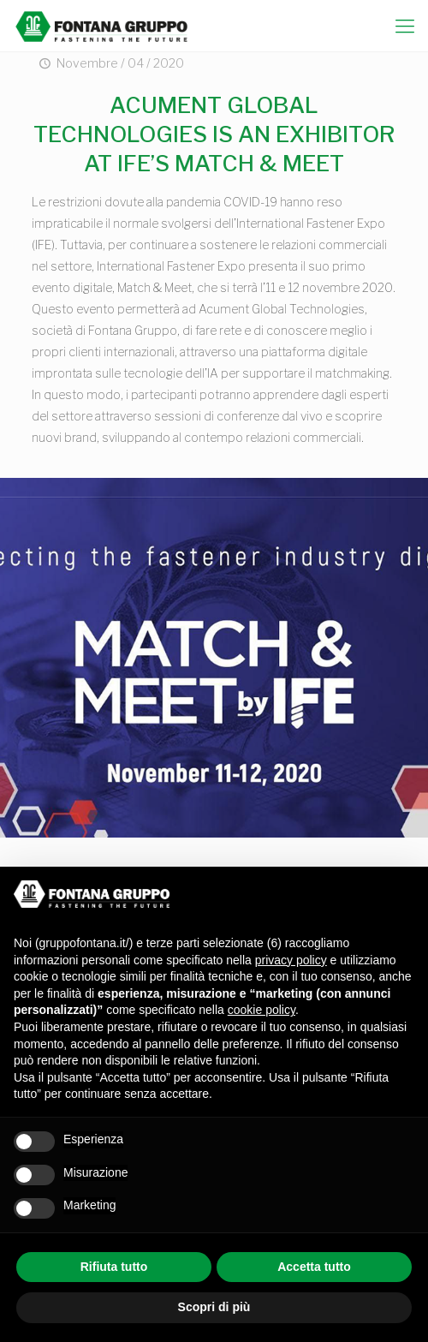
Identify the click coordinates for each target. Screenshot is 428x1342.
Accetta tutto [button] (314, 1266)
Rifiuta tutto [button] (114, 1266)
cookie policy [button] (261, 1010)
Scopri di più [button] (214, 1307)
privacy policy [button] (291, 960)
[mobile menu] (404, 25)
